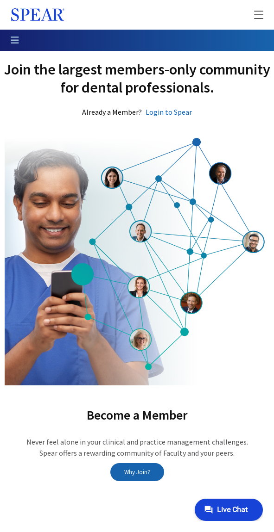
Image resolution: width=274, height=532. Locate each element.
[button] (252, 15)
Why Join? (137, 472)
